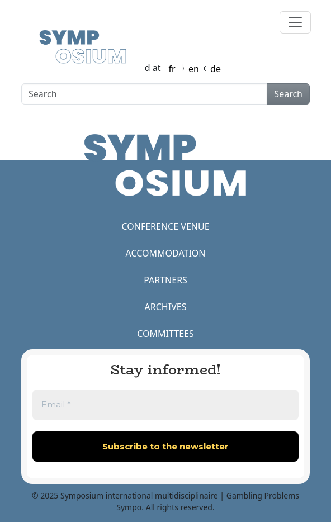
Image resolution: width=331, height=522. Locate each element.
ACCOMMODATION (166, 253)
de (215, 69)
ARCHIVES (166, 307)
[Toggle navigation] (295, 22)
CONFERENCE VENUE (165, 226)
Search (288, 94)
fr (171, 69)
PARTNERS (165, 280)
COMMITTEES (165, 334)
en (193, 69)
